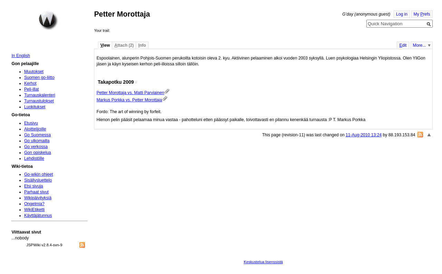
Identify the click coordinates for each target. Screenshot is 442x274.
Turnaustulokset (39, 101)
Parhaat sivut (36, 192)
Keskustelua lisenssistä (263, 262)
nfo (142, 45)
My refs (422, 14)
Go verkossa (36, 146)
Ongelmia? (34, 203)
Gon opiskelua (37, 152)
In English (20, 55)
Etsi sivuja (33, 186)
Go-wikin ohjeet (38, 174)
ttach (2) (124, 45)
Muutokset (34, 71)
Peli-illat (31, 89)
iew (105, 45)
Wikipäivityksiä (37, 197)
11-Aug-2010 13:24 (364, 135)
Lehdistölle (34, 158)
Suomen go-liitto (39, 77)
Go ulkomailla (37, 140)
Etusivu (31, 123)
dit (402, 45)
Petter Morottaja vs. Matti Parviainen (130, 92)
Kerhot (30, 83)
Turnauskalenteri (39, 95)
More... (419, 45)
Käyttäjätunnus (38, 215)
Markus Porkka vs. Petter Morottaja (129, 100)
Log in (401, 14)
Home (48, 20)
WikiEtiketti (34, 209)
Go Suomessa (37, 135)
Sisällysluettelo (38, 180)
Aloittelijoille (35, 129)
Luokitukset (35, 106)
